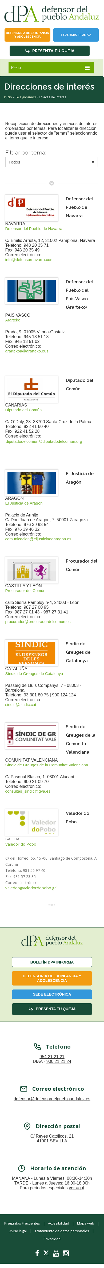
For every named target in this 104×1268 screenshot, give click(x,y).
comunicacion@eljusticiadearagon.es (38, 539)
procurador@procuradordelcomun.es (38, 621)
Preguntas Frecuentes (22, 1223)
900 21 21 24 (58, 1065)
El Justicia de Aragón (24, 503)
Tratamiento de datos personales (62, 1231)
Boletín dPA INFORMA (52, 962)
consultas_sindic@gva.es (27, 791)
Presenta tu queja (49, 51)
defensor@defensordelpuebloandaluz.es (52, 1102)
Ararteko (13, 320)
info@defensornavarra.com (29, 259)
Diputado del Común (23, 410)
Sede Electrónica (76, 35)
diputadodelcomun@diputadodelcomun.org (44, 441)
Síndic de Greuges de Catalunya (34, 673)
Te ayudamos (25, 97)
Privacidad (52, 1238)
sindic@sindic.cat (20, 704)
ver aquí (76, 1191)
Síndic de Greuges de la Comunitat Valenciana (46, 765)
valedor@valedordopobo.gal (31, 888)
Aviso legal (18, 1231)
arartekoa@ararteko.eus (27, 351)
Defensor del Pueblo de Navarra (33, 228)
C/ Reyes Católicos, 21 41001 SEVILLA (52, 1142)
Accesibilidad (58, 1223)
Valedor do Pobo (20, 844)
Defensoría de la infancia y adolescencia (27, 34)
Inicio (8, 97)
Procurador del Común (25, 590)
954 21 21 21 (51, 1060)
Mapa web (85, 1223)
